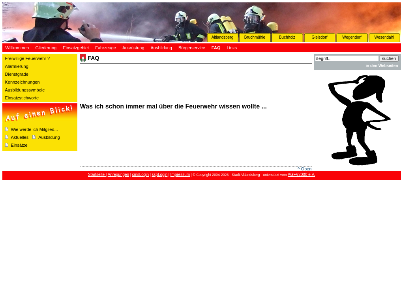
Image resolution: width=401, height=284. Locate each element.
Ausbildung (49, 137)
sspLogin (159, 174)
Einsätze (19, 145)
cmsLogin (140, 174)
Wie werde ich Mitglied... (34, 129)
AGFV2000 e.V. (301, 174)
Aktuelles (20, 137)
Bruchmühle (254, 37)
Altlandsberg (223, 37)
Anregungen (118, 174)
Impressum (180, 174)
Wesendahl (384, 37)
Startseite (97, 174)
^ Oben (304, 168)
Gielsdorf (319, 37)
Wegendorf (352, 37)
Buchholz (287, 37)
